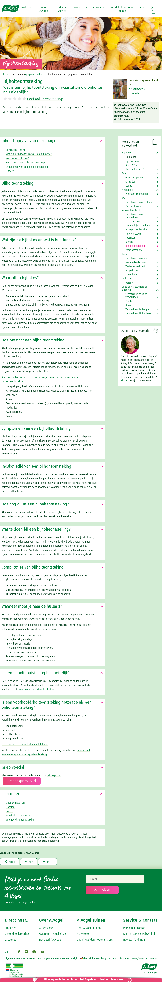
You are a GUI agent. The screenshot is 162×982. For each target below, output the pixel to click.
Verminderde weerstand (18, 815)
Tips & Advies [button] (62, 9)
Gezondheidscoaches (17, 933)
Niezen (129, 242)
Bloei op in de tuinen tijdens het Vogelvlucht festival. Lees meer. (84, 979)
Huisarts (134, 93)
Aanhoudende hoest (136, 262)
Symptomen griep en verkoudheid (136, 295)
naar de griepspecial (22, 781)
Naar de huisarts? (134, 169)
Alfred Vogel (46, 928)
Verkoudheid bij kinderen (138, 313)
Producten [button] (26, 7)
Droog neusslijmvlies (136, 229)
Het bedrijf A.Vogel (50, 939)
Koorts (9, 811)
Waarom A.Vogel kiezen (53, 933)
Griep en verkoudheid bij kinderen (134, 288)
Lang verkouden (133, 234)
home (6, 74)
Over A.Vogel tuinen (89, 928)
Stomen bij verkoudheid (137, 225)
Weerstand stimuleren (137, 194)
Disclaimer (124, 958)
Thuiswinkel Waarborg (93, 958)
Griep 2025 (131, 165)
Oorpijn (129, 283)
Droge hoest (131, 270)
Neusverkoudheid (131, 210)
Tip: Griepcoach (133, 161)
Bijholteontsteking (15, 150)
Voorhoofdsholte (134, 250)
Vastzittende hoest (135, 266)
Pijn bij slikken (133, 206)
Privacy (112, 958)
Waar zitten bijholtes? (17, 158)
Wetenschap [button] (81, 7)
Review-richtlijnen (134, 939)
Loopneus (130, 238)
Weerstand (127, 190)
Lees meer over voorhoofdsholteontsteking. (25, 744)
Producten (11, 928)
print (47, 861)
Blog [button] (142, 7)
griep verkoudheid (34, 74)
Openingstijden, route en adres (95, 939)
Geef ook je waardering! (45, 99)
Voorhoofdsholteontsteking (20, 819)
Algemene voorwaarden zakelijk (60, 958)
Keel (124, 198)
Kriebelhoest (132, 274)
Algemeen (127, 152)
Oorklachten (128, 278)
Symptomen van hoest (137, 258)
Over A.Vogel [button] (43, 9)
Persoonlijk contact (134, 928)
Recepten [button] (98, 7)
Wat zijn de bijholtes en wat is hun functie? (29, 154)
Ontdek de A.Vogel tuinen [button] (122, 9)
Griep (124, 173)
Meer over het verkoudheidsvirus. (37, 689)
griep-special (54, 775)
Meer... (10, 171)
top (29, 861)
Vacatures (10, 939)
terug (10, 861)
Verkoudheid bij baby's (137, 309)
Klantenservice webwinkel (139, 933)
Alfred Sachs (137, 89)
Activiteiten (83, 933)
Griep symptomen (15, 803)
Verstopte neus (133, 221)
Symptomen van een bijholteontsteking (27, 167)
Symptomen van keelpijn (138, 202)
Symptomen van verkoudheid (134, 216)
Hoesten (10, 807)
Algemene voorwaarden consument (23, 958)
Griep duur (130, 181)
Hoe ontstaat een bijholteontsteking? (25, 162)
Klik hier (125, 380)
